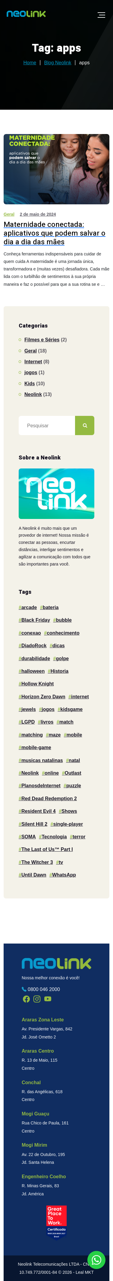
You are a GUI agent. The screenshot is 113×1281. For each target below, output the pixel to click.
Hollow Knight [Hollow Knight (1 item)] (37, 683)
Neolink (33, 394)
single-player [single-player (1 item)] (68, 824)
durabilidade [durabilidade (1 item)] (35, 658)
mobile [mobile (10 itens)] (74, 734)
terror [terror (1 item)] (79, 836)
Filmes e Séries (42, 339)
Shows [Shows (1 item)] (69, 811)
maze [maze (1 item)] (55, 734)
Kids (29, 383)
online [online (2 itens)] (52, 773)
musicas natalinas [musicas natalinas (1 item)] (42, 760)
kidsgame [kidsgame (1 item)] (71, 709)
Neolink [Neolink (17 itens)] (30, 773)
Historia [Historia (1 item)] (60, 671)
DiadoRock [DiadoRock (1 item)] (34, 645)
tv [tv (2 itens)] (61, 862)
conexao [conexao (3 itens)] (31, 633)
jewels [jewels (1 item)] (28, 709)
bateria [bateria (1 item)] (50, 607)
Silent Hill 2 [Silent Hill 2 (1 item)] (34, 824)
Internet (33, 361)
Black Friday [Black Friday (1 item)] (35, 620)
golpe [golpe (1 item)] (62, 658)
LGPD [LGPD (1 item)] (28, 721)
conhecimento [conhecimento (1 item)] (63, 633)
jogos (30, 372)
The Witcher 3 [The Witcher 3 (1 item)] (37, 862)
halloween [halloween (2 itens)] (33, 671)
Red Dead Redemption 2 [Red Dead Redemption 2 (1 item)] (49, 798)
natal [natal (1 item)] (74, 760)
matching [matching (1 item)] (32, 734)
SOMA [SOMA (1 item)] (28, 836)
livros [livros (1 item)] (47, 721)
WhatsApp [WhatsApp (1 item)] (64, 874)
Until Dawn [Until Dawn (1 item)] (33, 874)
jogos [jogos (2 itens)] (48, 709)
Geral (9, 214)
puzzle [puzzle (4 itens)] (73, 785)
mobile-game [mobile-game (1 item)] (36, 747)
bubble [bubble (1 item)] (63, 620)
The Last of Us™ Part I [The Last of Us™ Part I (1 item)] (47, 849)
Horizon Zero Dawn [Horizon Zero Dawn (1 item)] (43, 696)
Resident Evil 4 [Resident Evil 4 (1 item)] (38, 811)
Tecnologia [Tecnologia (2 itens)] (54, 836)
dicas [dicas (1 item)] (58, 645)
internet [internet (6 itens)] (80, 696)
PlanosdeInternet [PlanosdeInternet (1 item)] (41, 785)
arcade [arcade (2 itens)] (29, 607)
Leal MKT (85, 1272)
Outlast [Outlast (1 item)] (73, 773)
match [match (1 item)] (66, 721)
